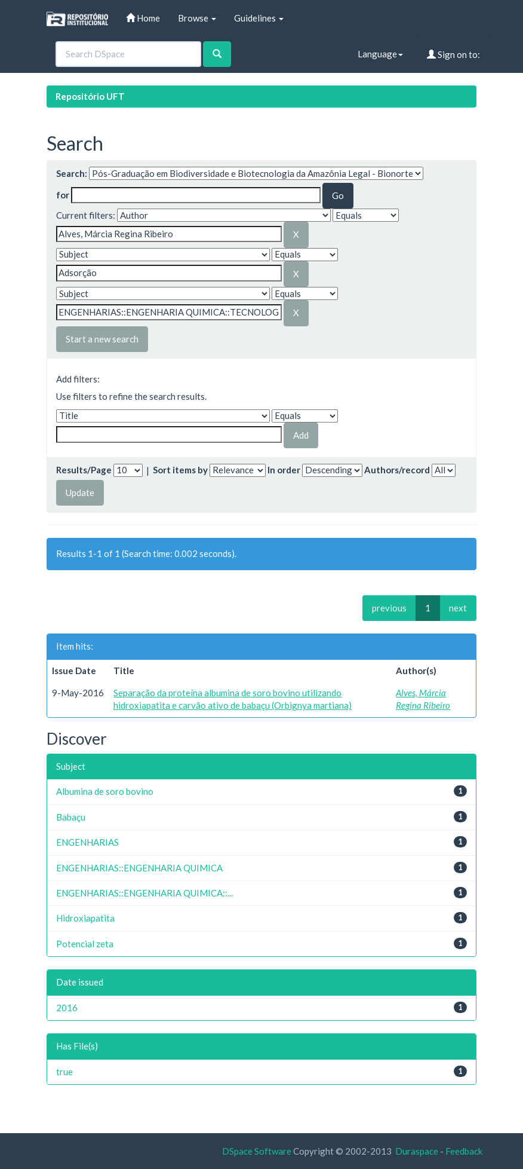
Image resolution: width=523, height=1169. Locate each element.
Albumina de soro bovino (104, 791)
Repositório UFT (90, 96)
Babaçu (70, 817)
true (64, 1071)
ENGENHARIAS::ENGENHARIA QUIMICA (139, 867)
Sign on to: (453, 54)
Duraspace (416, 1151)
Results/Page (84, 469)
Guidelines (259, 18)
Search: (71, 173)
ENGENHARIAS (87, 842)
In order (283, 469)
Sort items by (180, 469)
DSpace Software (256, 1151)
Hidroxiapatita (85, 918)
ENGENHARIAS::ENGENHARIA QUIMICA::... (144, 893)
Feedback (463, 1151)
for (62, 194)
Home (143, 18)
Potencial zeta (84, 943)
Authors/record (397, 469)
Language (380, 53)
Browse (197, 18)
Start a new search (102, 338)
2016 (67, 1007)
